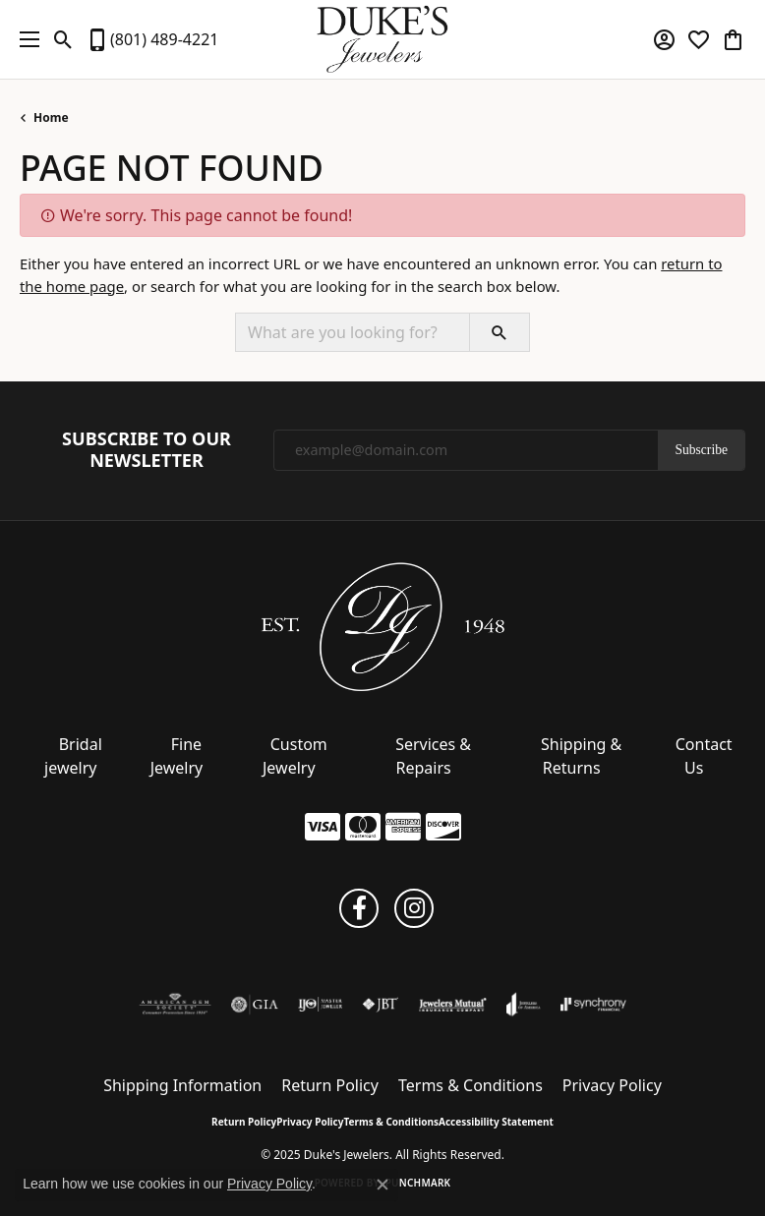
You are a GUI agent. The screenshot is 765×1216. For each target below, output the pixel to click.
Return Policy (330, 1085)
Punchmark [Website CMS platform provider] (418, 1182)
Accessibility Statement (496, 1122)
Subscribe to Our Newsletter (146, 450)
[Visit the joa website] (523, 1004)
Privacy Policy (612, 1085)
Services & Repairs (433, 756)
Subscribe (701, 449)
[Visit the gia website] (254, 1004)
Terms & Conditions (470, 1085)
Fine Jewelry (177, 756)
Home (51, 117)
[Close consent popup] (382, 1184)
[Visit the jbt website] (380, 1004)
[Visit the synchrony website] (592, 1004)
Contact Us (704, 756)
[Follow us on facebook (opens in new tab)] (359, 908)
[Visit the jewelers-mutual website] (453, 1004)
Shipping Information (182, 1085)
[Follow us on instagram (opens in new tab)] (414, 908)
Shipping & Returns (581, 756)
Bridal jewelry (73, 756)
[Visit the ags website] (175, 1004)
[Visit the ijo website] (320, 1004)
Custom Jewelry (295, 756)
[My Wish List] (698, 39)
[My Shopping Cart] (733, 39)
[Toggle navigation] (24, 39)
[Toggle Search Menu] (63, 39)
